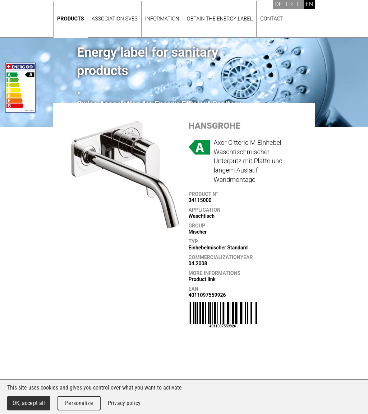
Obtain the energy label (220, 19)
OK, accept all (29, 403)
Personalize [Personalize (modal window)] (79, 403)
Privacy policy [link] (124, 403)
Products (70, 19)
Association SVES (115, 19)
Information (162, 19)
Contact (271, 19)
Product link (202, 279)
